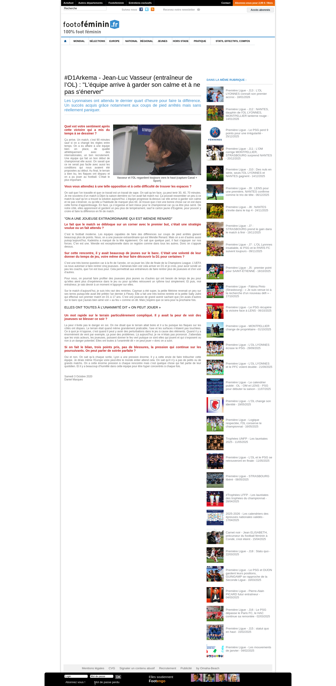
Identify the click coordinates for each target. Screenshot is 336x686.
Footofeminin (116, 3)
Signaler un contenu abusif (132, 663)
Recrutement (159, 663)
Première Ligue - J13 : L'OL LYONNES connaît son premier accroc (248, 92)
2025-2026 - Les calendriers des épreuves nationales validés (245, 512)
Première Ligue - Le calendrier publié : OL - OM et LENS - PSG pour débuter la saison (248, 382)
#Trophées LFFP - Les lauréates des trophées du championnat (247, 493)
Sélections (97, 41)
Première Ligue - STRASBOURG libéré (249, 472)
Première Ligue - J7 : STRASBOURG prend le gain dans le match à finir (248, 224)
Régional (146, 41)
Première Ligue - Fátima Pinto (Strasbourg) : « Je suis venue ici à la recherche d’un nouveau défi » (247, 286)
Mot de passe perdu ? (106, 682)
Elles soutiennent (160, 678)
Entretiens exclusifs (140, 3)
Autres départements (90, 3)
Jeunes (162, 41)
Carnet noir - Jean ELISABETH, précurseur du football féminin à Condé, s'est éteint (249, 532)
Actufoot (68, 3)
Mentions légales (92, 663)
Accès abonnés (260, 9)
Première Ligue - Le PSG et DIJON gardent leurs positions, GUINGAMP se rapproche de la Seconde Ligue (249, 569)
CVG (109, 663)
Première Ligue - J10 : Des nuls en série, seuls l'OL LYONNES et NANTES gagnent (249, 169)
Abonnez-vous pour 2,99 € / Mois (254, 3)
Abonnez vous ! (73, 682)
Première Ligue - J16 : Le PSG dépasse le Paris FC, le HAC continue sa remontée (249, 608)
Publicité (176, 663)
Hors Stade (181, 41)
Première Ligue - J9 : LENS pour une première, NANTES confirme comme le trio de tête (248, 188)
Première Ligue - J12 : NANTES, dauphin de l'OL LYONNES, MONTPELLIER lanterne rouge (245, 112)
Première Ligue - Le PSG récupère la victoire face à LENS (247, 305)
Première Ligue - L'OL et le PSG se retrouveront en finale (246, 455)
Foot (158, 683)
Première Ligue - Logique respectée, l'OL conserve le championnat (247, 418)
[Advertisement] (141, 59)
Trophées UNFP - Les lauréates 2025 (248, 435)
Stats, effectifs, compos (233, 41)
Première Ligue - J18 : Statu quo (245, 547)
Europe (114, 41)
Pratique (200, 41)
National (131, 41)
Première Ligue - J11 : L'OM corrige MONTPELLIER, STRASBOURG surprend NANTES (247, 151)
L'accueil (65, 41)
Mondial (79, 41)
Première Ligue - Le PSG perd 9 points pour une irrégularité (248, 131)
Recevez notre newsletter (179, 9)
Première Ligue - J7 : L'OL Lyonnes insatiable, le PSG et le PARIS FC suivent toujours (246, 244)
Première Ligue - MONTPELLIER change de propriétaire (245, 324)
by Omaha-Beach (196, 663)
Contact (225, 3)
